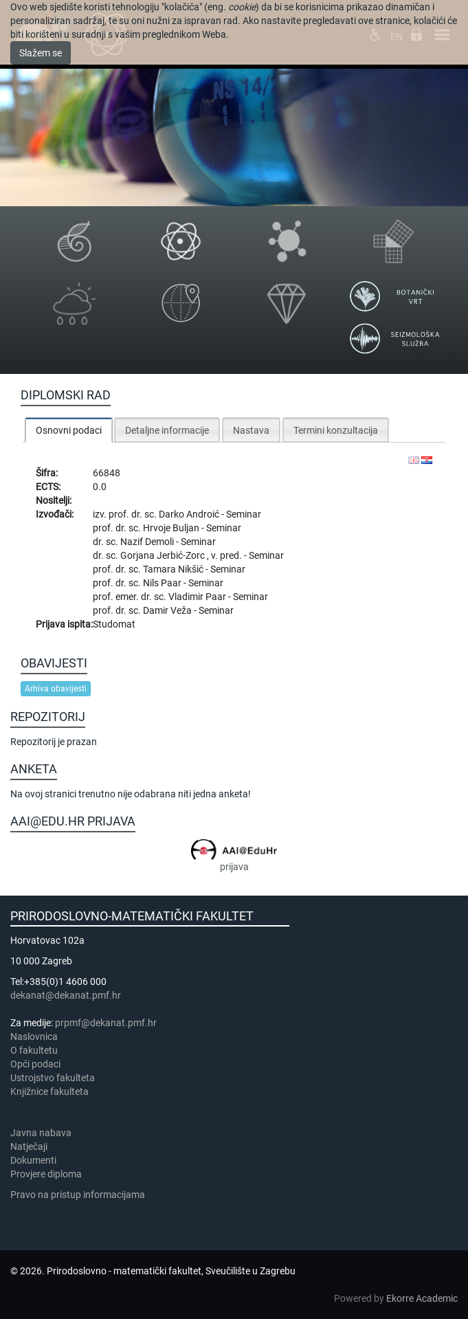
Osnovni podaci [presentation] (69, 430)
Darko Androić (190, 514)
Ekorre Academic (422, 1298)
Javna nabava (40, 1132)
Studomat (114, 624)
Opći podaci (35, 1063)
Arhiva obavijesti (56, 689)
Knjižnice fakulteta (49, 1091)
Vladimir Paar (198, 596)
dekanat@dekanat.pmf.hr (65, 995)
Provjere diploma (46, 1173)
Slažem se (40, 52)
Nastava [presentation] (251, 430)
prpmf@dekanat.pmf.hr (106, 1022)
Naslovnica (34, 1036)
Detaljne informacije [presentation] (167, 430)
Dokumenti (33, 1160)
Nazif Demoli (148, 541)
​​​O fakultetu (34, 1050)
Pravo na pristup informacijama (79, 1194)
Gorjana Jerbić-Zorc (163, 555)
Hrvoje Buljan (172, 527)
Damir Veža (168, 610)
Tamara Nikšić (174, 569)
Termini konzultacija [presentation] (335, 430)
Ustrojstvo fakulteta (52, 1077)
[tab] (69, 430)
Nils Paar (163, 582)
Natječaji (28, 1146)
